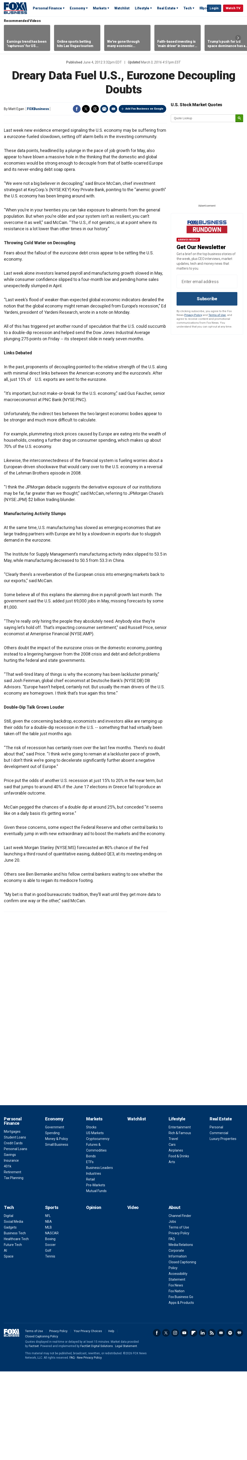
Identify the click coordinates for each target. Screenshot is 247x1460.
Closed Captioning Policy (41, 1425)
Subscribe (207, 298)
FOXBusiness (38, 109)
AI (5, 1339)
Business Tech (15, 1322)
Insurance (11, 1249)
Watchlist (122, 8)
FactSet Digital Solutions (96, 1434)
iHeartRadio (239, 1421)
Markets (100, 8)
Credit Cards (13, 1232)
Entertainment (180, 1216)
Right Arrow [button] (238, 38)
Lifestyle (142, 8)
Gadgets (10, 1316)
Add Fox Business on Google (144, 108)
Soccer (50, 1333)
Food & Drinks (179, 1245)
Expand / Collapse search (202, 8)
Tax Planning (13, 1266)
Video (133, 1296)
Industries (93, 1262)
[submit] (239, 118)
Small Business (56, 1233)
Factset (34, 1434)
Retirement (12, 1261)
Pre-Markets (95, 1274)
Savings (10, 1243)
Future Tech (13, 1333)
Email (113, 109)
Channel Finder (180, 1304)
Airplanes (176, 1239)
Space (9, 1345)
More (203, 8)
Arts (172, 1250)
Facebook (77, 109)
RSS (212, 1421)
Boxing (50, 1327)
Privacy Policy (193, 315)
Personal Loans (15, 1237)
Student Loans (15, 1226)
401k (7, 1255)
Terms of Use (217, 315)
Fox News (176, 1374)
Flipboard (193, 1421)
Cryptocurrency (98, 1227)
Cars (172, 1233)
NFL (48, 1304)
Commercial (219, 1221)
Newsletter (221, 1421)
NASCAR (52, 1322)
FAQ (172, 1327)
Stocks (91, 1216)
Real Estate (166, 8)
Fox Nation (177, 1380)
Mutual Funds (96, 1279)
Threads (95, 109)
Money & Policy (56, 1227)
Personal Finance (47, 8)
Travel (173, 1227)
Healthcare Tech (16, 1327)
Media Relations (181, 1333)
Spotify (230, 1421)
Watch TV (233, 8)
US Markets (95, 1221)
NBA (48, 1310)
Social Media (13, 1310)
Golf (48, 1339)
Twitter (86, 109)
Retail (90, 1268)
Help (111, 1419)
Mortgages (12, 1220)
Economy (77, 8)
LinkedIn (202, 1421)
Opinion (93, 1296)
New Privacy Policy (89, 1446)
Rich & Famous (180, 1221)
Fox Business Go (181, 1385)
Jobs (172, 1310)
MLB (48, 1316)
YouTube (184, 1421)
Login (214, 8)
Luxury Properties (223, 1227)
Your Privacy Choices (88, 1419)
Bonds (91, 1245)
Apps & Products (181, 1391)
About (174, 1296)
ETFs (90, 1250)
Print (104, 109)
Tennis (50, 1345)
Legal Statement (126, 1434)
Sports (51, 1296)
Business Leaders (99, 1256)
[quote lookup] (203, 118)
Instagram (175, 1421)
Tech (187, 8)
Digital (8, 1304)
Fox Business (15, 8)
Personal (216, 1216)
